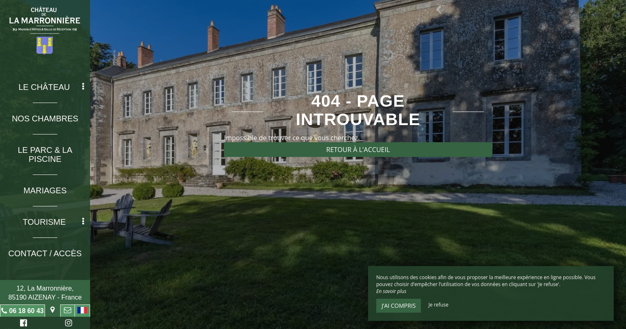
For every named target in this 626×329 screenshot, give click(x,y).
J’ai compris (399, 305)
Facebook (22, 324)
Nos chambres (45, 118)
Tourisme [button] (53, 221)
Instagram (67, 324)
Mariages (45, 190)
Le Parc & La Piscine (45, 154)
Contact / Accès (44, 253)
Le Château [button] (51, 87)
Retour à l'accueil (358, 149)
